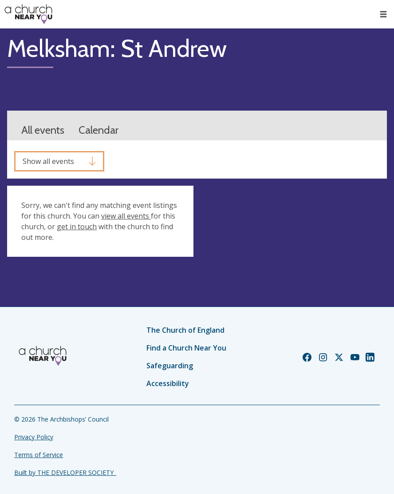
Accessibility (167, 383)
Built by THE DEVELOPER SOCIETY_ (65, 472)
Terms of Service (38, 454)
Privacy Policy (33, 437)
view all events (126, 216)
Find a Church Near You (186, 348)
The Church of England (185, 330)
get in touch (77, 226)
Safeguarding (169, 365)
